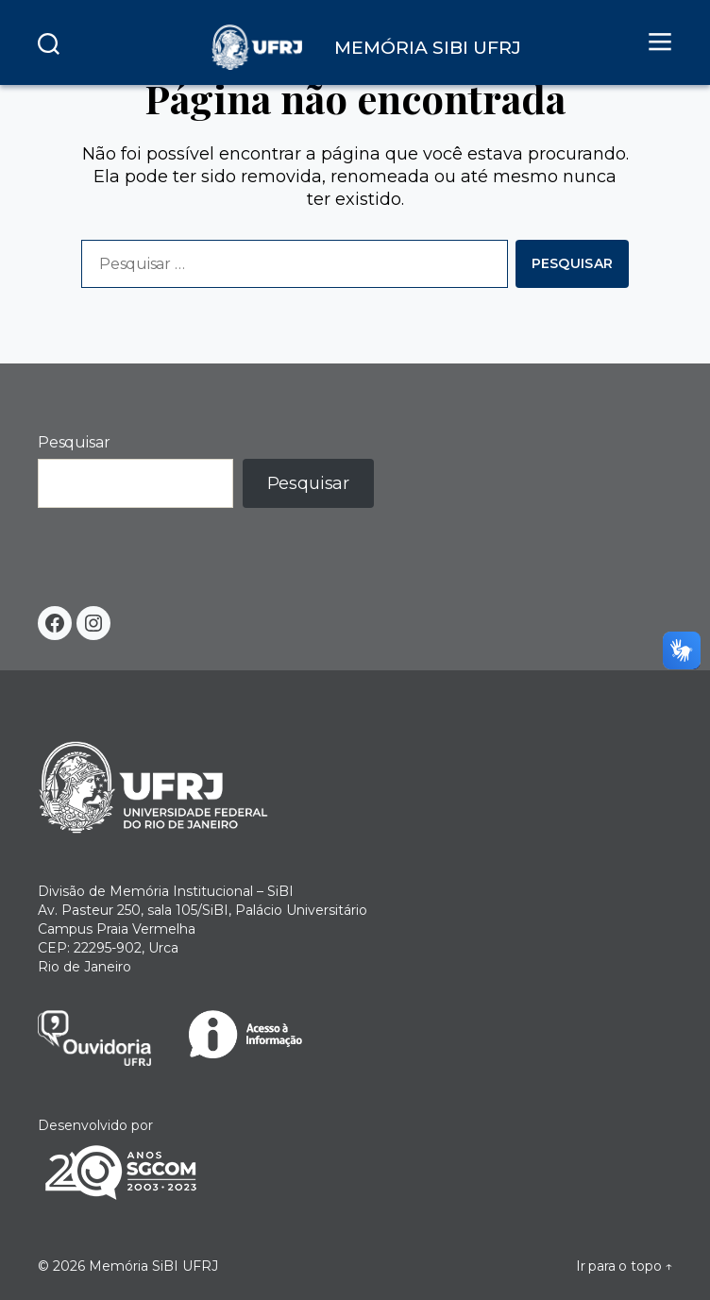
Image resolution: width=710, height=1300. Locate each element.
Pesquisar (74, 442)
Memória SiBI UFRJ (153, 1266)
